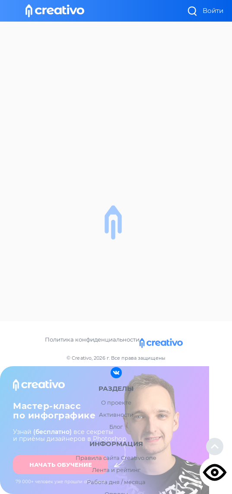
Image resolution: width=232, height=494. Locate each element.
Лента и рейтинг (116, 469)
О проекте (116, 402)
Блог (116, 426)
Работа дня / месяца (116, 481)
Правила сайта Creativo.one (116, 457)
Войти (213, 10)
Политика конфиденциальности (92, 339)
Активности (116, 414)
